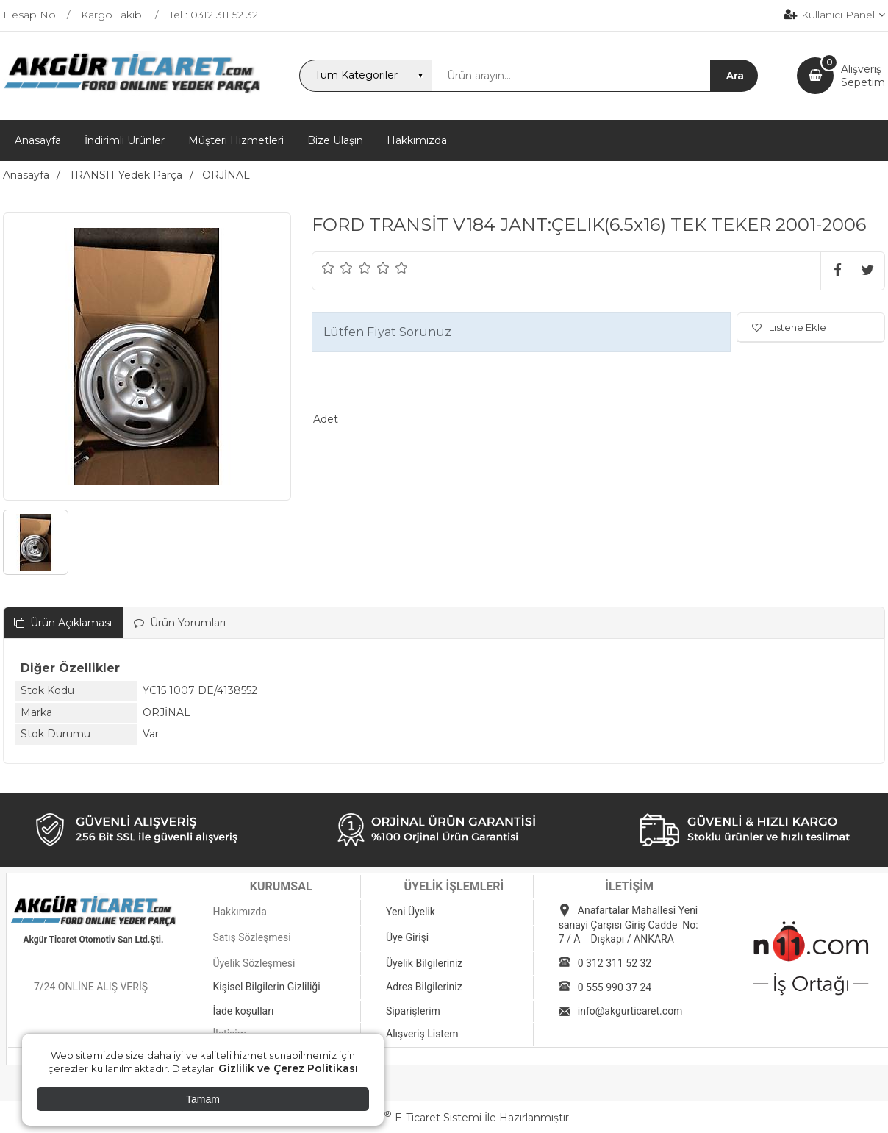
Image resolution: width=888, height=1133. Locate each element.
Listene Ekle (789, 327)
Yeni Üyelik (410, 912)
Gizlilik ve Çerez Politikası (288, 1068)
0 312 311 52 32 (614, 963)
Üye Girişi (407, 937)
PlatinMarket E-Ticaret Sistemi (399, 1117)
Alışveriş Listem (422, 1034)
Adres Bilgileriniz (424, 987)
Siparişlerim (413, 1011)
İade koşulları (242, 1011)
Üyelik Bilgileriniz (424, 963)
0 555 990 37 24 (614, 987)
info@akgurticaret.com (630, 1011)
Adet (325, 419)
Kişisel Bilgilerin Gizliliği (266, 987)
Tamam (203, 1099)
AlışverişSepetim (863, 75)
